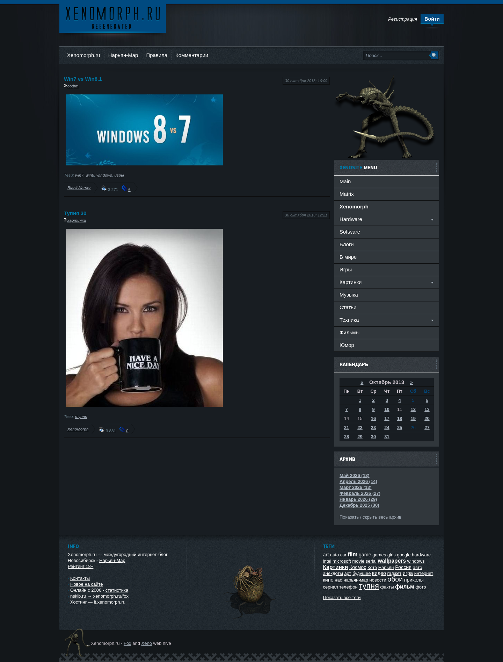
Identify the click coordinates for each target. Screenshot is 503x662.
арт (347, 573)
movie (358, 561)
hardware (421, 554)
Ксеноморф (112, 17)
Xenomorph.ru (83, 55)
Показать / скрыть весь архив (370, 517)
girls (391, 554)
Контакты (80, 578)
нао (338, 580)
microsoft (342, 561)
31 (386, 436)
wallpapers (392, 561)
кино (328, 580)
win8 (90, 175)
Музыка (349, 295)
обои (395, 579)
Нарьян (386, 567)
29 (359, 436)
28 (346, 436)
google (403, 554)
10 (386, 409)
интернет (423, 573)
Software (350, 232)
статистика (116, 590)
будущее (361, 573)
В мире (348, 257)
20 (426, 418)
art (326, 554)
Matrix (347, 194)
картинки (76, 220)
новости (378, 580)
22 (359, 427)
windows (104, 175)
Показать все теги (342, 597)
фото (420, 587)
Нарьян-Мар (123, 55)
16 (373, 418)
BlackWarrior (79, 187)
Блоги (347, 244)
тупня (81, 416)
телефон (348, 587)
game (365, 554)
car (343, 554)
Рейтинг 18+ (80, 566)
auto (334, 554)
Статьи (348, 307)
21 (346, 427)
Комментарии (191, 55)
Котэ (372, 567)
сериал (330, 587)
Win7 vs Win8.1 (83, 79)
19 (412, 418)
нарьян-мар (356, 580)
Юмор (347, 345)
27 (426, 427)
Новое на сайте (86, 584)
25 (399, 427)
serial (371, 561)
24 (386, 427)
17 (386, 418)
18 (399, 418)
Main (345, 181)
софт (73, 86)
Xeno (146, 643)
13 (426, 409)
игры (119, 175)
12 (412, 409)
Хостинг (78, 602)
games (379, 554)
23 (373, 427)
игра (408, 573)
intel (327, 561)
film (353, 554)
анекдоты (333, 573)
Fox (127, 643)
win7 (79, 175)
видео (379, 573)
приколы (414, 580)
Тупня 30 (75, 213)
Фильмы (349, 332)
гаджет (394, 573)
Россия (403, 567)
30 (373, 436)
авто (417, 567)
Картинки (335, 567)
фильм (404, 587)
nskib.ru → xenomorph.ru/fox (99, 596)
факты (387, 587)
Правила (156, 55)
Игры (346, 269)
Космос (357, 567)
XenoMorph (77, 429)
